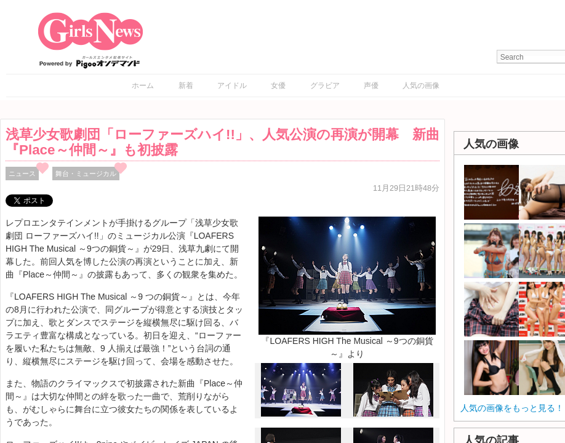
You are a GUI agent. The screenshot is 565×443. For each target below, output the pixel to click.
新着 (185, 85)
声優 (371, 85)
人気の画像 (421, 85)
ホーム (143, 85)
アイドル (232, 85)
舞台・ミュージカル (85, 173)
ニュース (22, 173)
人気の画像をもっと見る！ (512, 408)
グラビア (325, 85)
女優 (278, 85)
